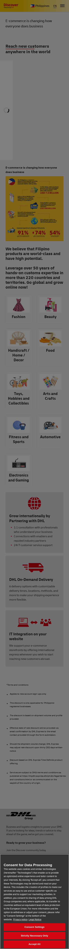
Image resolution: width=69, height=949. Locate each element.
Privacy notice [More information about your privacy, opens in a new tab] (20, 919)
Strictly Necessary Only (34, 935)
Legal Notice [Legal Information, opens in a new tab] (35, 919)
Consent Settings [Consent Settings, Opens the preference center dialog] (34, 927)
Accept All (34, 944)
